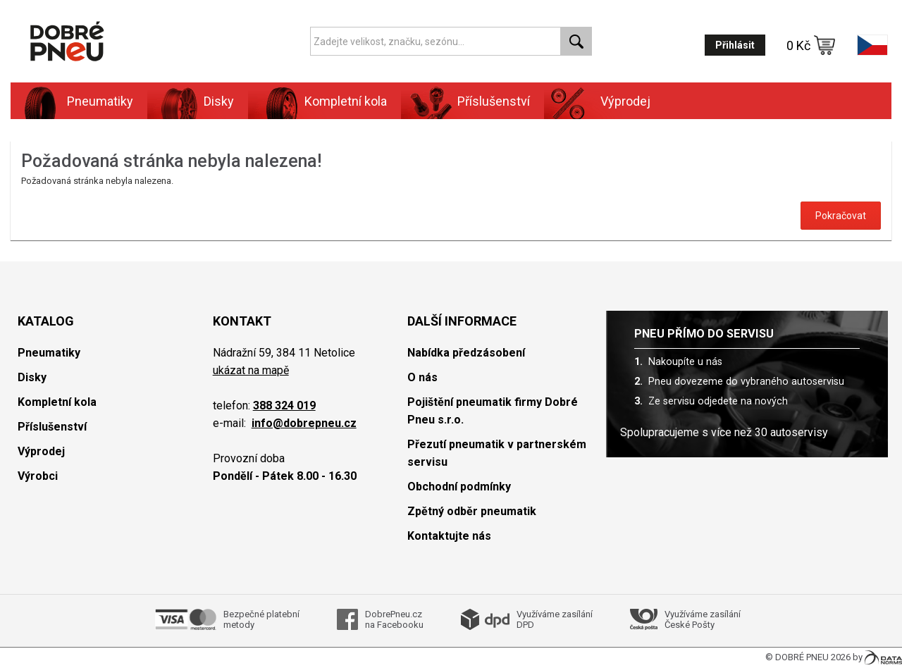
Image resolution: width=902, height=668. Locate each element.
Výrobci (38, 476)
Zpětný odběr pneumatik (471, 511)
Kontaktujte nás (449, 536)
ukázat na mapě (251, 370)
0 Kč (811, 45)
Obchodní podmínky (459, 486)
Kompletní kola (345, 101)
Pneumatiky (100, 101)
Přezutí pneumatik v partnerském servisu (496, 453)
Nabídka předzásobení (466, 352)
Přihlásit (735, 45)
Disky (219, 101)
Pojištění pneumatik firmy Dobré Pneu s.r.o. (492, 410)
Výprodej (625, 101)
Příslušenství (493, 101)
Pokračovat (840, 215)
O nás (422, 377)
